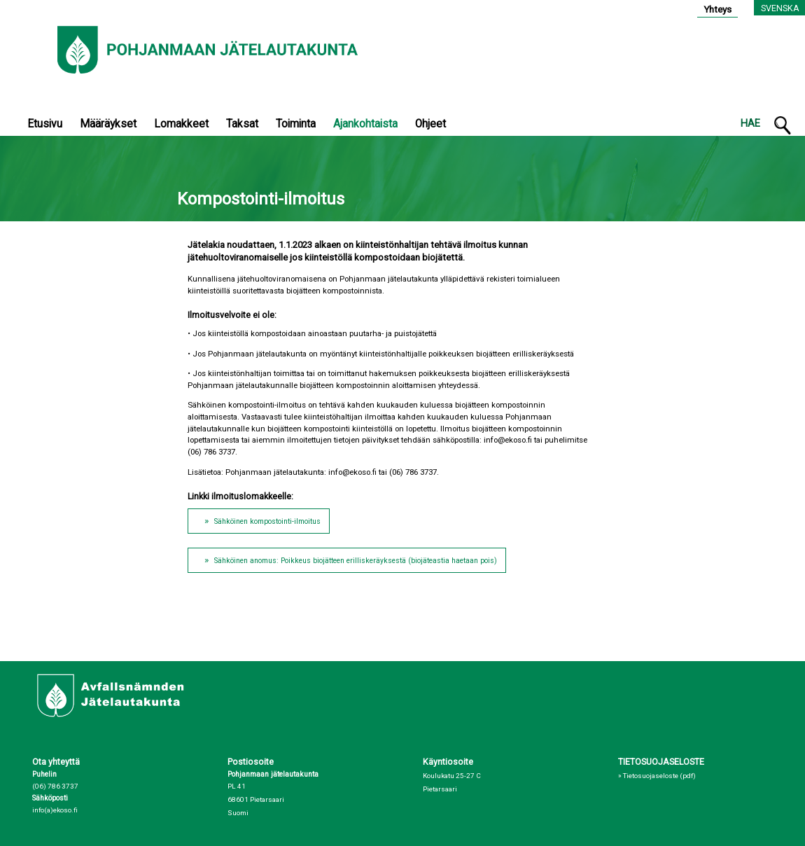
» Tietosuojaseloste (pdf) (657, 775)
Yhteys (718, 9)
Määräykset (108, 124)
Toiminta (296, 124)
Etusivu (44, 124)
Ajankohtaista (365, 124)
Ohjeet (430, 124)
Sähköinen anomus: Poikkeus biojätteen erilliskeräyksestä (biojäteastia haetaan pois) (355, 560)
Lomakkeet (181, 124)
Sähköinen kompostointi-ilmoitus (267, 521)
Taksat (242, 124)
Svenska (780, 8)
